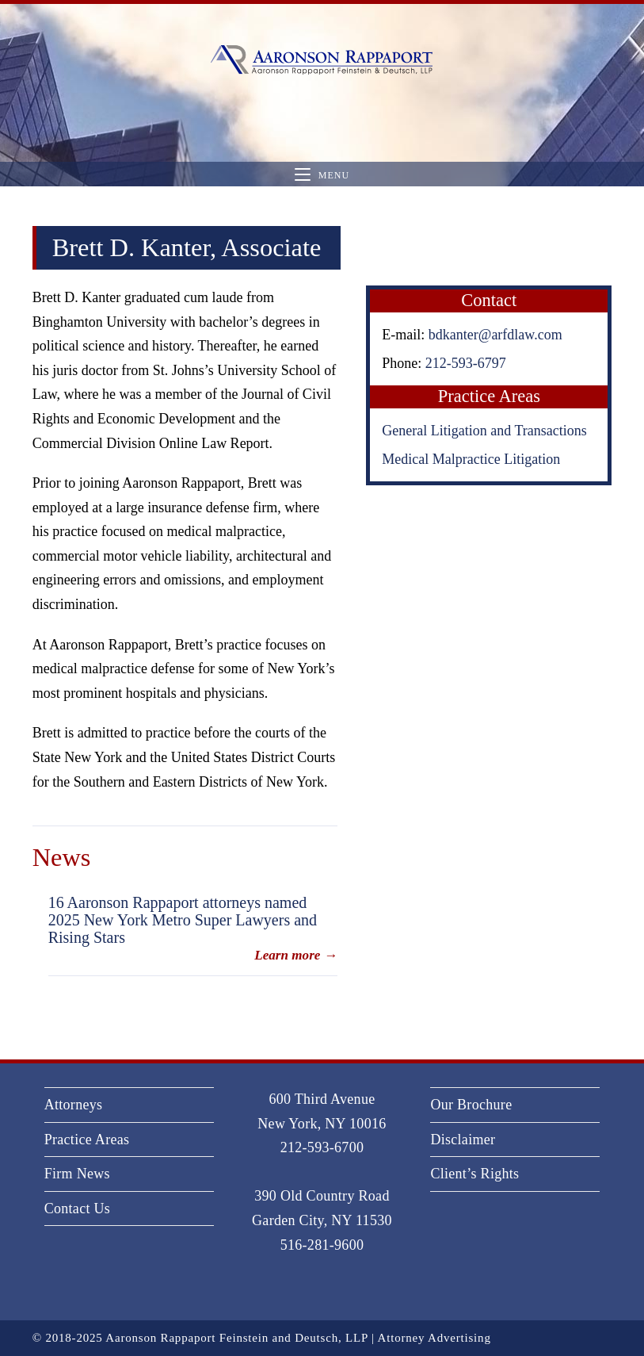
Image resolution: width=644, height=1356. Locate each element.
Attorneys (73, 1105)
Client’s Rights (474, 1174)
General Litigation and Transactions (484, 431)
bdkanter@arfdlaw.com (495, 335)
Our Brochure (471, 1105)
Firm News (77, 1174)
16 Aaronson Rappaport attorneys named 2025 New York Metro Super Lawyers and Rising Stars (182, 920)
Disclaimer (462, 1139)
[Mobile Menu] (322, 175)
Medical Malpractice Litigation (471, 459)
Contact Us (77, 1208)
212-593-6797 (465, 363)
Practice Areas (87, 1139)
